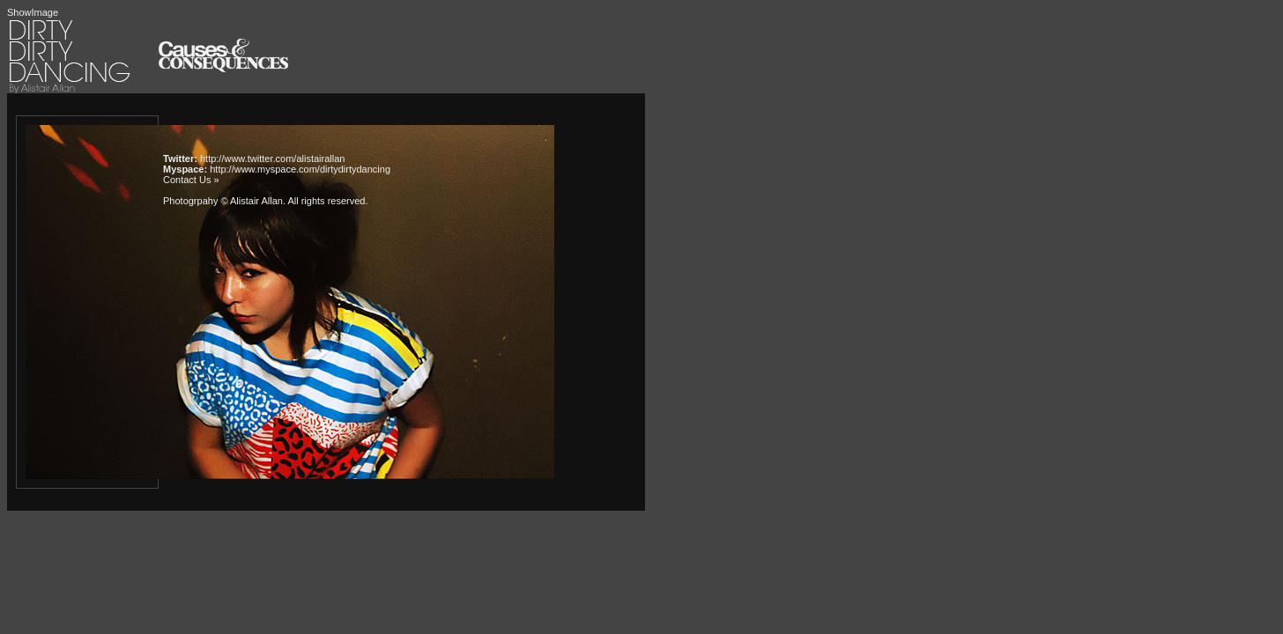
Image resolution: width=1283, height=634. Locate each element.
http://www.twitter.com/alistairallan (272, 158)
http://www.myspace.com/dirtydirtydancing (300, 169)
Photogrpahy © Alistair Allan (223, 200)
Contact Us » (191, 179)
